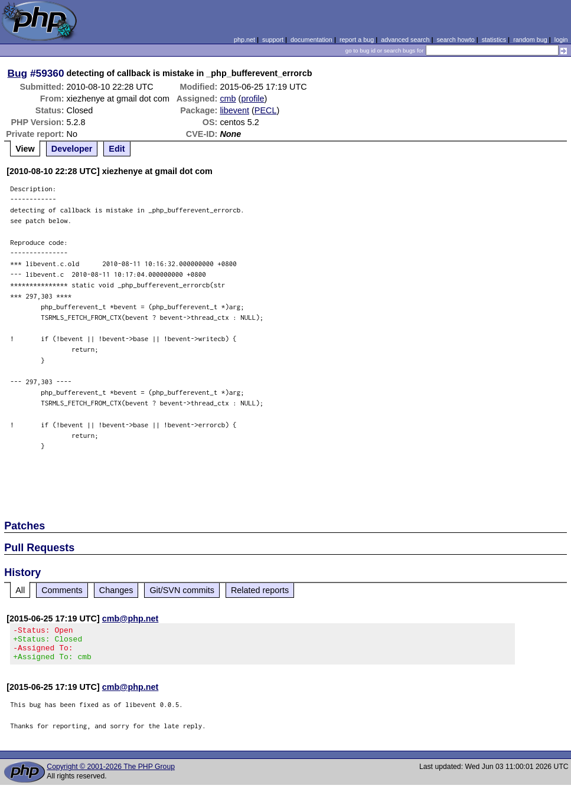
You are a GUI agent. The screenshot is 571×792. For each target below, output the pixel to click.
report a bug (357, 39)
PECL (265, 110)
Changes (116, 590)
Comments (62, 590)
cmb (228, 98)
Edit (117, 148)
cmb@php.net (130, 618)
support (272, 39)
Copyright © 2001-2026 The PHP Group (111, 774)
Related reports (260, 590)
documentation (311, 39)
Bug (18, 73)
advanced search (405, 39)
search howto (455, 39)
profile (252, 98)
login (561, 39)
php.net (244, 39)
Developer (72, 148)
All (20, 590)
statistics (494, 39)
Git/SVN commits (181, 590)
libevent (234, 110)
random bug (530, 39)
